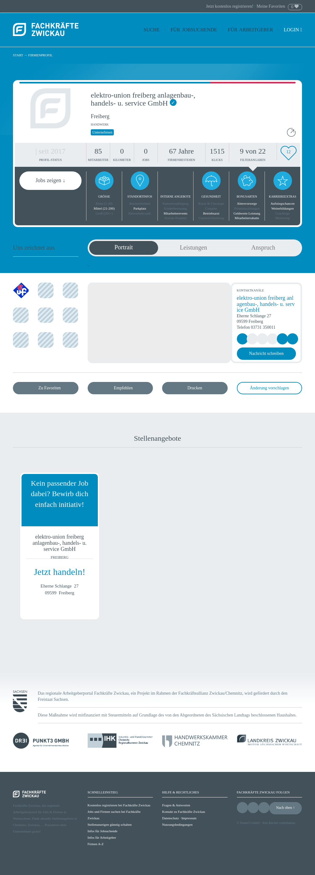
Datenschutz (170, 818)
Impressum (189, 818)
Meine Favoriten (271, 6)
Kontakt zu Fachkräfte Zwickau (183, 811)
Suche (152, 29)
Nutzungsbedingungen (177, 824)
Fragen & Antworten (176, 805)
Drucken (194, 388)
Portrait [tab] (123, 247)
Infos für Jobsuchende (103, 831)
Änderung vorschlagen (269, 388)
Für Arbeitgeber (250, 29)
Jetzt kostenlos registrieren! (230, 6)
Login (293, 29)
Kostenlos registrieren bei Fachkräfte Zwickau (119, 805)
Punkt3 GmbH (250, 823)
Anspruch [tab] (263, 247)
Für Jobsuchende (193, 29)
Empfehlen (123, 388)
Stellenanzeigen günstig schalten (110, 824)
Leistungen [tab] (193, 247)
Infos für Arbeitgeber (102, 837)
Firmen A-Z (96, 844)
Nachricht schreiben (266, 353)
